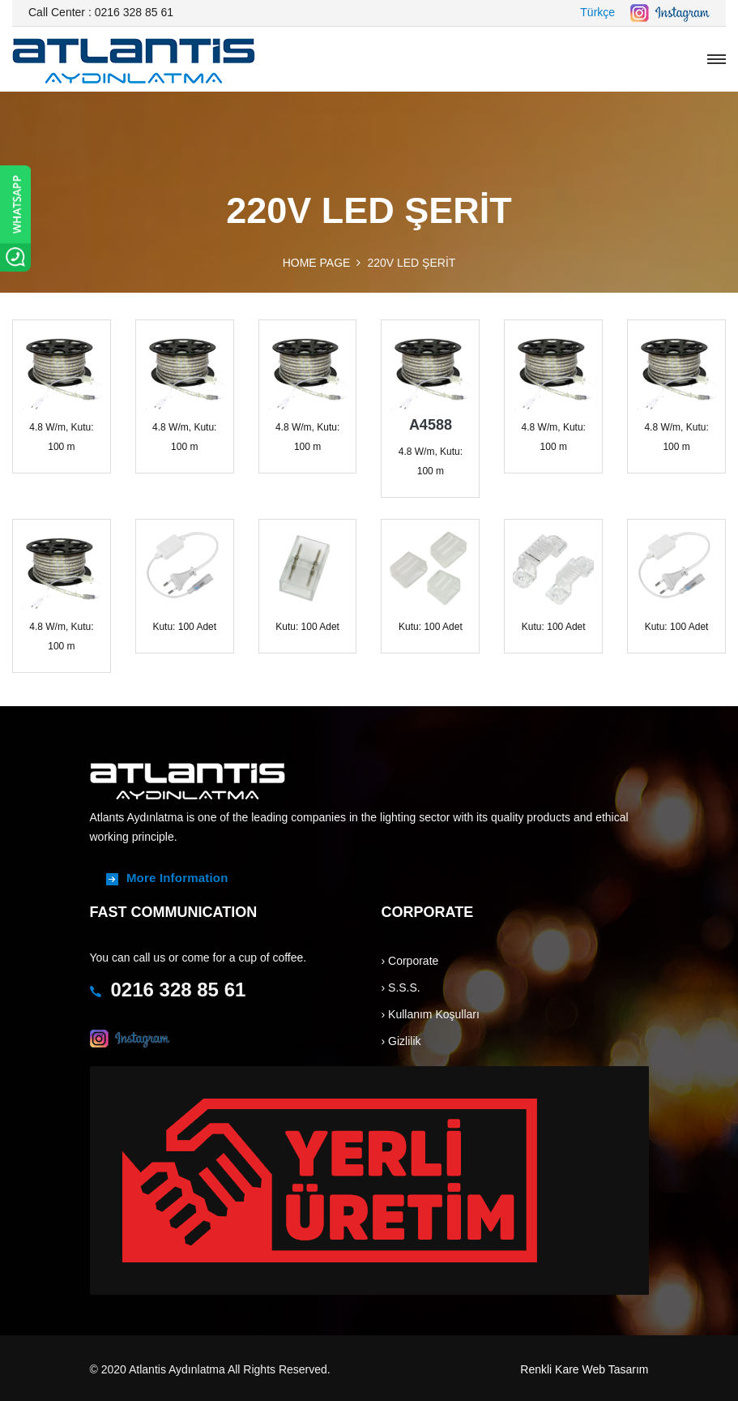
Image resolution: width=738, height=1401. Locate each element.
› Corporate (410, 960)
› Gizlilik (401, 1041)
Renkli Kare (549, 1369)
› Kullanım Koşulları (431, 1014)
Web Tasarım (615, 1369)
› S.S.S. (401, 987)
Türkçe (597, 12)
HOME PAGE (317, 262)
